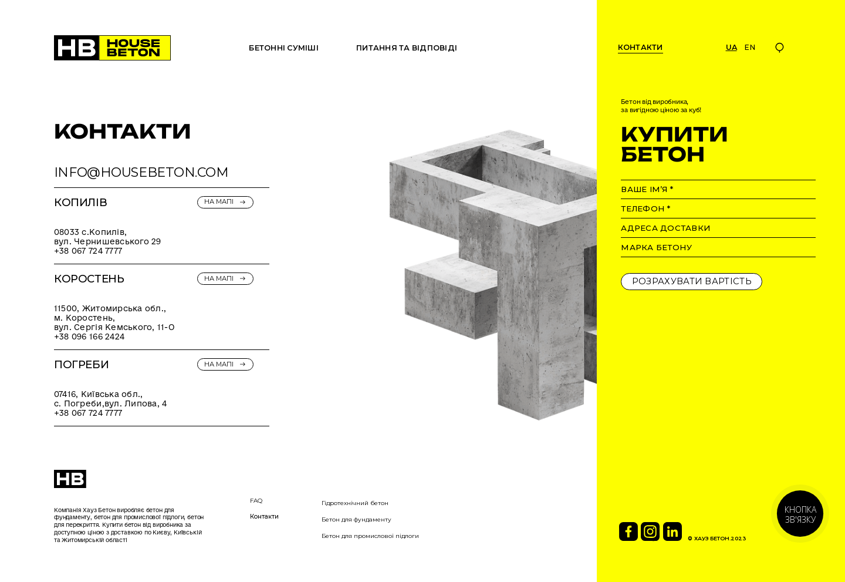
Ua (731, 47)
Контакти (264, 516)
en (749, 47)
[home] (112, 47)
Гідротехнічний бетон (355, 503)
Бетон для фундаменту (356, 519)
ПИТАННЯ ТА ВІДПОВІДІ (406, 47)
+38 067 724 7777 (88, 250)
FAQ (256, 500)
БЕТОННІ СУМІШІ (284, 47)
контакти (640, 47)
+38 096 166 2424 (89, 336)
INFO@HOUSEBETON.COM (141, 172)
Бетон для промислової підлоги (370, 536)
